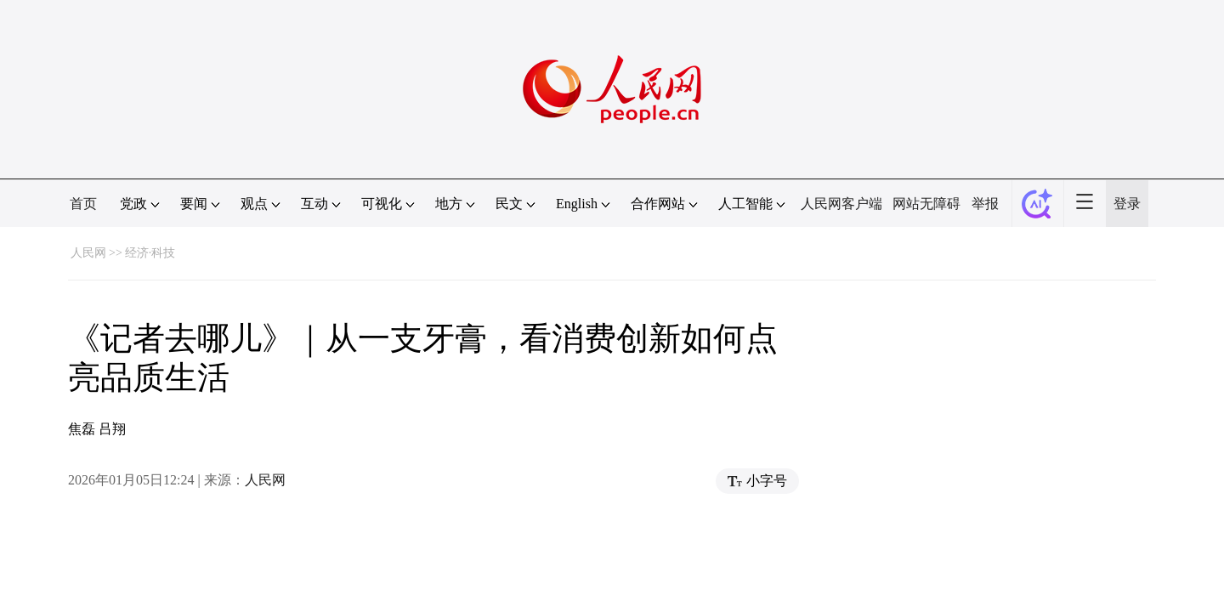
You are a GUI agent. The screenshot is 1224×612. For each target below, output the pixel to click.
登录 (1127, 203)
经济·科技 (150, 252)
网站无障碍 (926, 203)
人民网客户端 (841, 203)
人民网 (88, 252)
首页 (83, 203)
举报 (985, 203)
